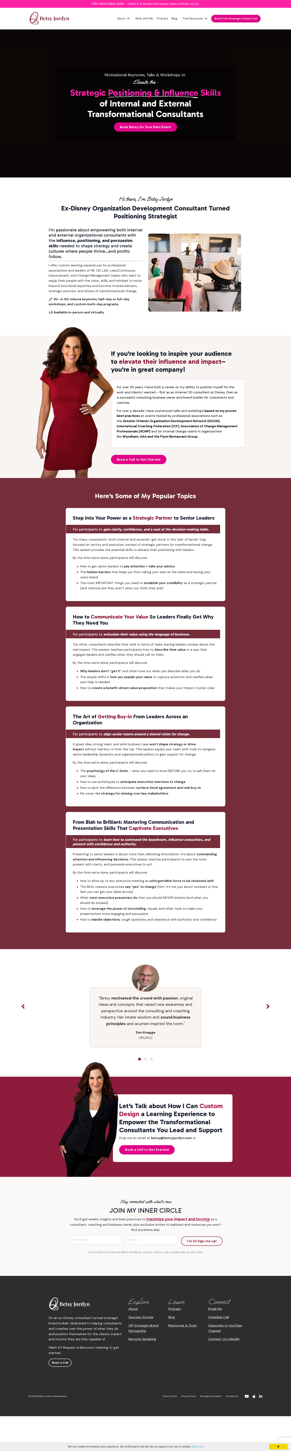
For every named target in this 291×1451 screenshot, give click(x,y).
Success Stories (140, 1352)
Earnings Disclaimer (211, 1431)
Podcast (160, 19)
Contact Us (232, 1431)
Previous (23, 1040)
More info (198, 1446)
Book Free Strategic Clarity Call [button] (235, 19)
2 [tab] (145, 1093)
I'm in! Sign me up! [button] (202, 1274)
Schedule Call (218, 1352)
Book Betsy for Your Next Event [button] (145, 127)
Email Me (215, 1344)
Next (268, 1040)
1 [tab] (139, 1093)
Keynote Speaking (142, 1374)
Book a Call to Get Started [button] (139, 469)
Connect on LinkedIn (224, 1374)
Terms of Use (170, 1431)
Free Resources (194, 19)
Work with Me (142, 19)
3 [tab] (151, 1093)
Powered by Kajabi (251, 1441)
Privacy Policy (188, 1431)
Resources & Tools (182, 1360)
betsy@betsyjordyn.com (173, 1172)
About (120, 19)
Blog (173, 19)
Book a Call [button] (60, 1397)
